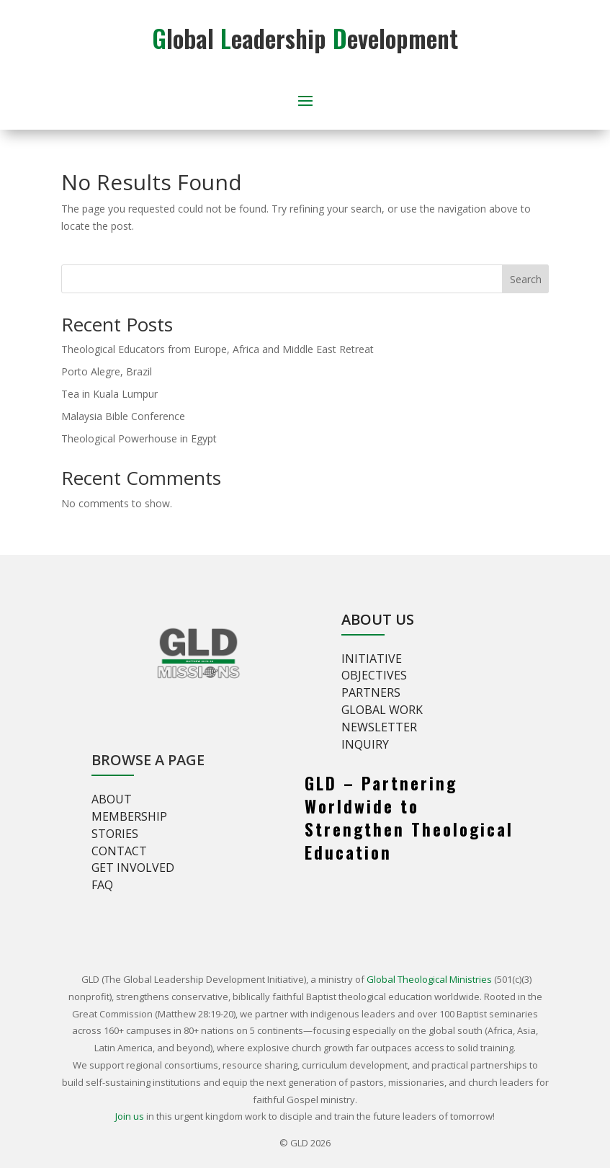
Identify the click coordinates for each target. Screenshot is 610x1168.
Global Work (382, 710)
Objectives (374, 675)
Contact (119, 851)
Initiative (371, 659)
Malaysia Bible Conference (123, 416)
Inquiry (365, 744)
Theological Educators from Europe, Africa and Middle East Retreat (217, 349)
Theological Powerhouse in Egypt (139, 438)
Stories (114, 834)
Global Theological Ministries (429, 979)
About (111, 799)
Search (526, 279)
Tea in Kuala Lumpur (109, 394)
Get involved (132, 867)
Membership (129, 816)
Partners (370, 692)
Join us (129, 1116)
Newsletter (379, 727)
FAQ (102, 885)
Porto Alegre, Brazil (106, 371)
